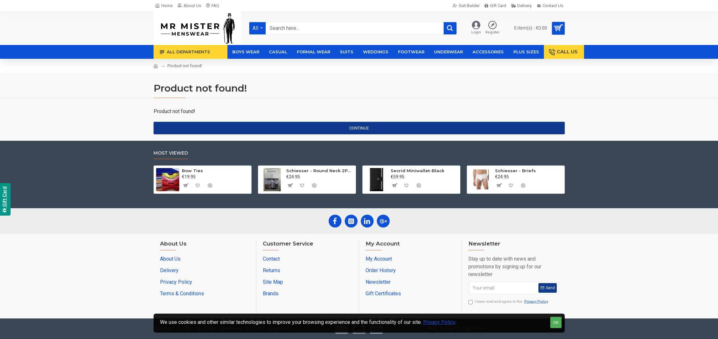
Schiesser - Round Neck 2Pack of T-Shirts (319, 170)
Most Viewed (171, 153)
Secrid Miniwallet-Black (417, 170)
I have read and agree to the (508, 302)
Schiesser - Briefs (515, 170)
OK (556, 322)
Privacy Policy (439, 322)
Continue (359, 128)
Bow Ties (192, 170)
